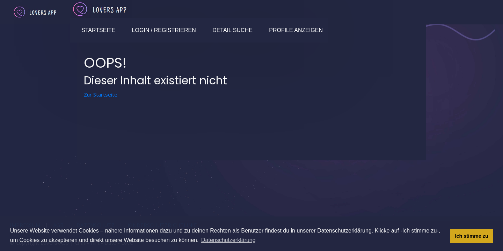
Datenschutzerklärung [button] (228, 240)
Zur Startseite (100, 94)
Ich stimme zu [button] (471, 236)
